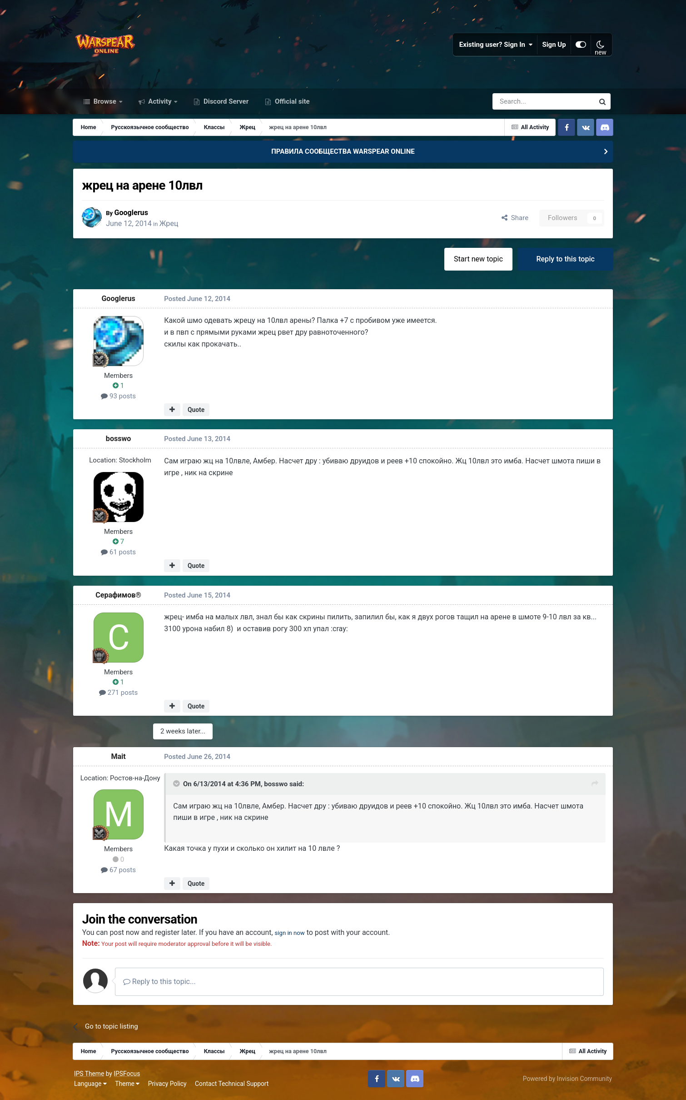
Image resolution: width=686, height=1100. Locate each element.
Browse (105, 104)
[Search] (519, 103)
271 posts (121, 695)
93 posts (121, 398)
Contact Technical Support (233, 1086)
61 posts (121, 554)
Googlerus (137, 214)
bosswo (121, 441)
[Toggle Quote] (180, 785)
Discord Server (225, 104)
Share (512, 220)
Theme (128, 1086)
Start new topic (475, 260)
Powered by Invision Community (566, 1081)
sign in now (297, 934)
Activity (160, 104)
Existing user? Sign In (495, 45)
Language (91, 1086)
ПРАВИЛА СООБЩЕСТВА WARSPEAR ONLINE (343, 154)
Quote (198, 412)
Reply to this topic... (163, 983)
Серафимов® (121, 597)
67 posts (121, 872)
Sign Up (553, 45)
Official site (291, 104)
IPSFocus (128, 1076)
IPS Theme (90, 1076)
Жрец (174, 225)
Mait (121, 758)
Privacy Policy (168, 1086)
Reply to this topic (562, 260)
